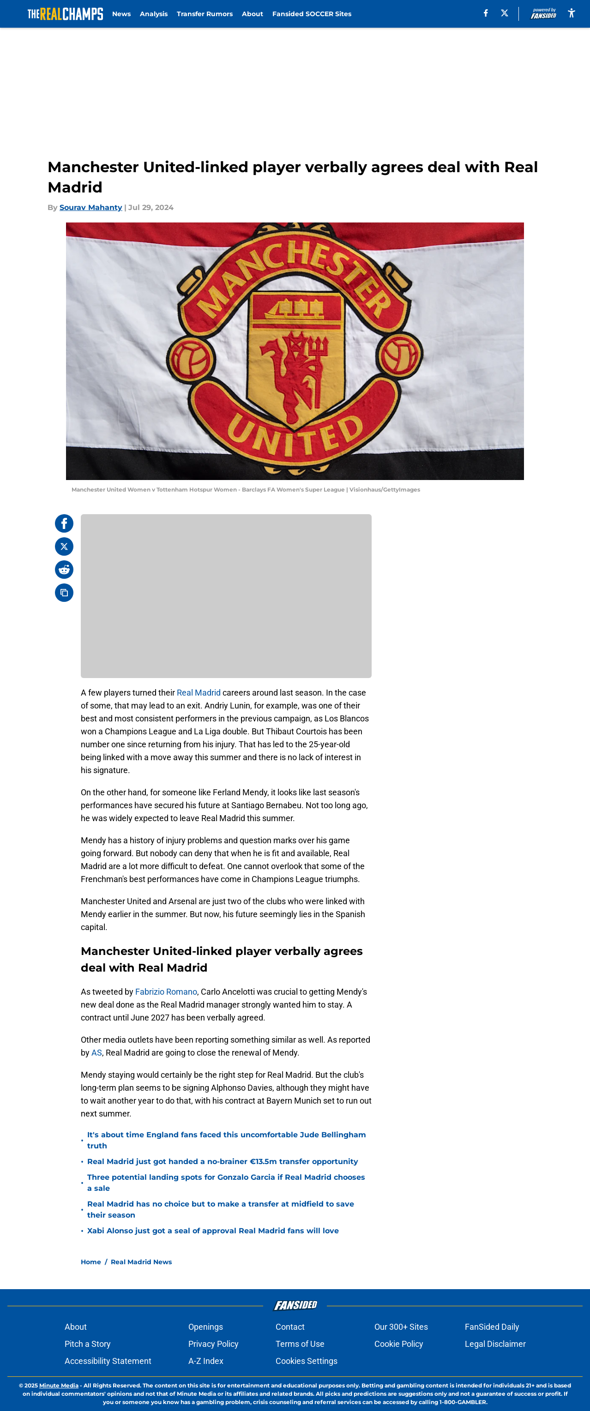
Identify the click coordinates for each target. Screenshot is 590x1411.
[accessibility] (571, 13)
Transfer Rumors (205, 14)
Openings (205, 1327)
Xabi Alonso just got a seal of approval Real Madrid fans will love (213, 1230)
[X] (504, 13)
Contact (290, 1327)
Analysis (154, 14)
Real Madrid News (141, 1262)
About (252, 14)
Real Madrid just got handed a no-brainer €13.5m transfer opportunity (222, 1161)
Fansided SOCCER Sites (311, 14)
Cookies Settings (306, 1361)
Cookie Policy (398, 1344)
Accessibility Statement (108, 1361)
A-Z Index (205, 1361)
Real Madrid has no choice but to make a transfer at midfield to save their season (220, 1209)
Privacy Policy (213, 1344)
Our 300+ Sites (401, 1327)
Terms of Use (300, 1344)
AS (96, 1052)
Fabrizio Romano (166, 992)
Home (91, 1262)
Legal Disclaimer (495, 1344)
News (121, 14)
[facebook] (486, 13)
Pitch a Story (88, 1344)
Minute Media (58, 1385)
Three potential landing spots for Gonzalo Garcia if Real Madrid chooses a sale (226, 1183)
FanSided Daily (492, 1327)
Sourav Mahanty (91, 207)
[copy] (64, 592)
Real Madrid (199, 692)
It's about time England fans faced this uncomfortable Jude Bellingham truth (226, 1140)
